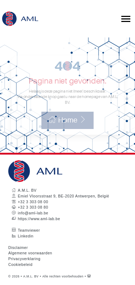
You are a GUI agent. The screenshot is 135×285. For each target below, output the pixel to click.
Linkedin (25, 236)
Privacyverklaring (24, 259)
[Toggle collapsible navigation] (126, 19)
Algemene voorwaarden (30, 253)
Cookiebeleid (20, 264)
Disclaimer (18, 247)
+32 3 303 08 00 (33, 202)
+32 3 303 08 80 (33, 207)
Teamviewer (29, 230)
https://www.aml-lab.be (39, 219)
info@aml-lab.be (33, 213)
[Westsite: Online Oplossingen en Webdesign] (89, 276)
